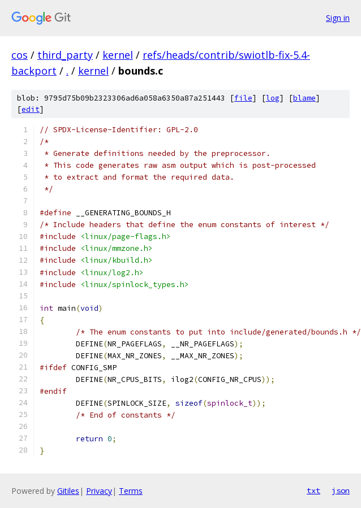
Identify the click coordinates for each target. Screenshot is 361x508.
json (341, 490)
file (243, 98)
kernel (117, 55)
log (273, 98)
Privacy (99, 490)
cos (19, 55)
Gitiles (68, 490)
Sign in (338, 17)
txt (313, 490)
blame (304, 98)
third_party (65, 55)
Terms (131, 490)
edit (31, 109)
